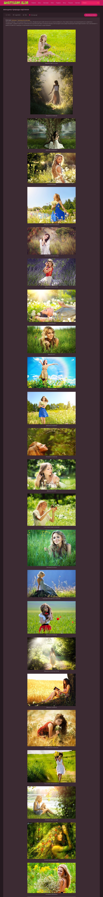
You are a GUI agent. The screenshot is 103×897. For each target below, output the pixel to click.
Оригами (77, 2)
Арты (39, 2)
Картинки (14, 20)
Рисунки (70, 2)
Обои (52, 2)
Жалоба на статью (91, 15)
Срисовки (45, 2)
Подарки (58, 2)
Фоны (64, 2)
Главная (33, 2)
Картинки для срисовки (24, 20)
